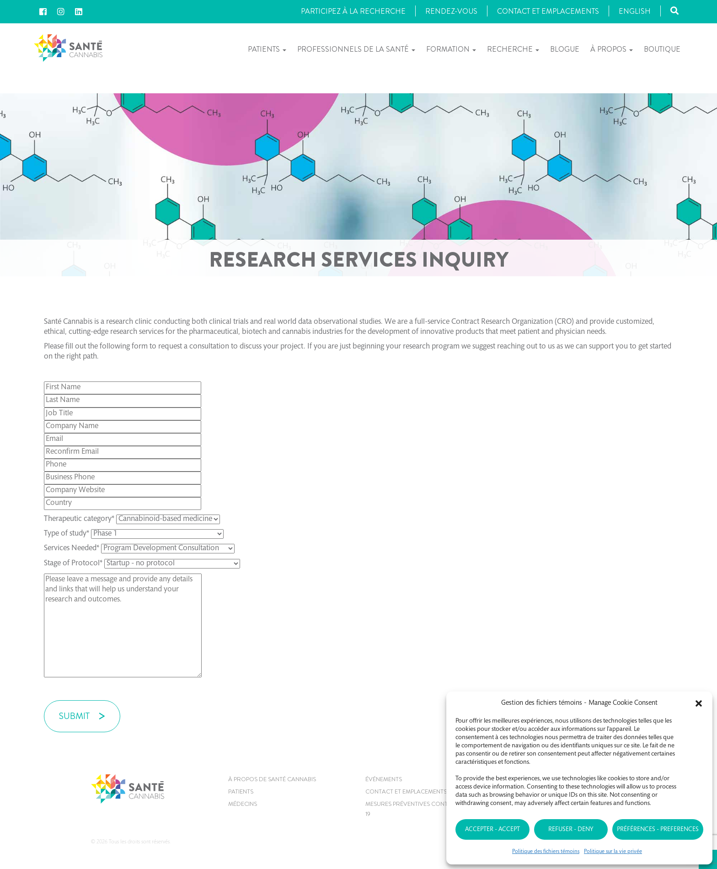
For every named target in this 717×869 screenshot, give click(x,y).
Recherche (513, 49)
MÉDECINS (242, 803)
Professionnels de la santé (356, 49)
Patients (267, 49)
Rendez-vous (451, 11)
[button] (698, 703)
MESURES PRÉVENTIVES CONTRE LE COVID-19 (425, 808)
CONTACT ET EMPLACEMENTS (406, 791)
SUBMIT (74, 716)
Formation (451, 49)
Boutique (662, 49)
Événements (383, 779)
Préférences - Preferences (658, 829)
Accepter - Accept (492, 829)
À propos (611, 49)
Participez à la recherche (353, 11)
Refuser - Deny (570, 829)
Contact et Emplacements (548, 11)
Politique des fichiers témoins (545, 851)
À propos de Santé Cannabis (272, 779)
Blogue (564, 49)
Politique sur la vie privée (613, 851)
